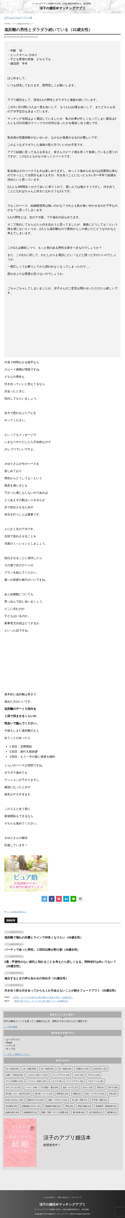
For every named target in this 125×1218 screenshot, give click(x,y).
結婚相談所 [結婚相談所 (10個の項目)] (30, 1112)
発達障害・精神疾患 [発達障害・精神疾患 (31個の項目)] (106, 1106)
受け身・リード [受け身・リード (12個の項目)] (43, 1094)
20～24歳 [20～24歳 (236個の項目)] (12, 1069)
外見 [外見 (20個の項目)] (113, 1094)
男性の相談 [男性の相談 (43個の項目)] (84, 1106)
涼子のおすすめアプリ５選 (18, 18)
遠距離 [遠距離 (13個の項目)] (112, 1112)
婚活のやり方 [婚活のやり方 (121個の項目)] (35, 1100)
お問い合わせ (62, 1197)
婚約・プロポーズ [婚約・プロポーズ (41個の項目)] (57, 1100)
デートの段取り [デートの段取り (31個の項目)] (14, 1081)
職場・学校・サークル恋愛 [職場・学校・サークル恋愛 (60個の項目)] (55, 1112)
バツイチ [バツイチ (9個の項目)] (56, 1081)
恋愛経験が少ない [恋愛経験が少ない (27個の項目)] (31, 1106)
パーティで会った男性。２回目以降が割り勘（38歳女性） (42, 949)
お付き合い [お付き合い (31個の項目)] (100, 1069)
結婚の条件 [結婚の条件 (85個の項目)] (12, 1112)
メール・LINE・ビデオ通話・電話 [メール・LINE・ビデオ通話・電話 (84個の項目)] (42, 1087)
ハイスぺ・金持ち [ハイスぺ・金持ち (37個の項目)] (36, 1081)
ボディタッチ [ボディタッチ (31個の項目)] (13, 1087)
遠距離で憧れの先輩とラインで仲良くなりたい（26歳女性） (43, 937)
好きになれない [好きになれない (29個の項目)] (14, 1100)
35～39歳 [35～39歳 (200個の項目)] (64, 1069)
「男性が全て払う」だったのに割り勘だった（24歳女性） (40, 1001)
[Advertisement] (62, 326)
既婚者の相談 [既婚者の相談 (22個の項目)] (53, 1106)
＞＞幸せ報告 (11, 1027)
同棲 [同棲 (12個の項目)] (77, 1094)
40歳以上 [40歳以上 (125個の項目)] (82, 1069)
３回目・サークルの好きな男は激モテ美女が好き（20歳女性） (43, 997)
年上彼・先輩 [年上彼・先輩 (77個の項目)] (79, 1100)
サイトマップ (76, 1197)
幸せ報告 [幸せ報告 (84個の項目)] (11, 1106)
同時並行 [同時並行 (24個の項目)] (62, 1094)
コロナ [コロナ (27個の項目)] (79, 1075)
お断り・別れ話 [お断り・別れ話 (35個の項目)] (14, 1075)
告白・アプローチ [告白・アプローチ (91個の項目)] (94, 1094)
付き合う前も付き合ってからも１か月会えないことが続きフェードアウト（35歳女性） (61, 990)
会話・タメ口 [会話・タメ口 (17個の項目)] (70, 1087)
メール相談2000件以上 (16, 912)
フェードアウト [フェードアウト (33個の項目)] (74, 1081)
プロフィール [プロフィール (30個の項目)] (95, 1081)
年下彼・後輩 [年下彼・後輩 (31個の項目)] (99, 1100)
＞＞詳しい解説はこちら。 (17, 1054)
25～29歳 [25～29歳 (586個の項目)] (29, 1069)
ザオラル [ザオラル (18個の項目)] (94, 1075)
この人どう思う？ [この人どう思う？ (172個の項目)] (37, 1075)
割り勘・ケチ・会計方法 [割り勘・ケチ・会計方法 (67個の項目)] (18, 1094)
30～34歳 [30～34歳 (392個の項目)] (47, 1069)
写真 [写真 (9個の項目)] (100, 1087)
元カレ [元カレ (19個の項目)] (87, 1087)
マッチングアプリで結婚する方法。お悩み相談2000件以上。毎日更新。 (63, 1209)
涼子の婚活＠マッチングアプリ (63, 8)
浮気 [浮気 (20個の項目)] (69, 1106)
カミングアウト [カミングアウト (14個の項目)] (60, 1075)
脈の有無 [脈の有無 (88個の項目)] (78, 1112)
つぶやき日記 (48, 1197)
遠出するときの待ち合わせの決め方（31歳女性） (36, 978)
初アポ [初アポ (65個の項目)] (113, 1087)
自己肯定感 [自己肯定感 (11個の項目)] (95, 1112)
